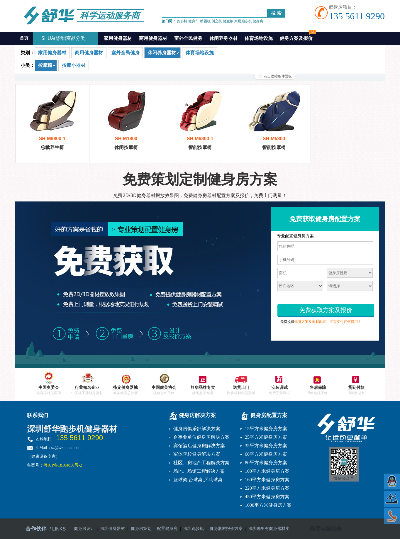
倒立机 (216, 20)
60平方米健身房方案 (266, 454)
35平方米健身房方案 (266, 445)
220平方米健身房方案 (267, 488)
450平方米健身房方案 (267, 496)
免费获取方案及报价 (325, 310)
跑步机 (182, 20)
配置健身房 (167, 528)
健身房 (258, 20)
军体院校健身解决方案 (196, 454)
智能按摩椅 (200, 147)
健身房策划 (141, 528)
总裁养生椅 (52, 147)
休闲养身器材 (223, 38)
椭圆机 (205, 20)
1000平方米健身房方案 (268, 505)
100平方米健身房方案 (267, 471)
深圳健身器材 (112, 528)
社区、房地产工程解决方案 (201, 462)
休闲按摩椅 (126, 147)
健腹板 (228, 20)
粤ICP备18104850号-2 (62, 465)
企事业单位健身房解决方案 (201, 437)
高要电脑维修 (326, 529)
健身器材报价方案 (226, 528)
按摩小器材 (73, 65)
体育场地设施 (259, 38)
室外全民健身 (188, 38)
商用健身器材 (153, 38)
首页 (24, 38)
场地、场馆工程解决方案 (199, 471)
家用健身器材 (118, 38)
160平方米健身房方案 (267, 479)
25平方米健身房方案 (266, 437)
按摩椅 (45, 65)
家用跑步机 (243, 20)
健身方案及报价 (298, 36)
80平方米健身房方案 (266, 462)
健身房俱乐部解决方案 (196, 428)
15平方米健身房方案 (266, 428)
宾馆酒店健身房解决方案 (199, 445)
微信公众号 (343, 478)
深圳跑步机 (193, 528)
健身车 (193, 20)
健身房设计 (84, 528)
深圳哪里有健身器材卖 (268, 528)
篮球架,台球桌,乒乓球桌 (198, 479)
